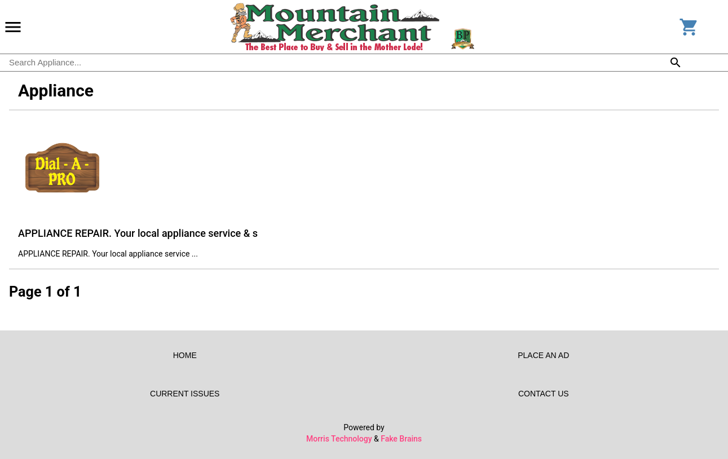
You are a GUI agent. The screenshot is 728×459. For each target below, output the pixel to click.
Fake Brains (401, 438)
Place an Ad (543, 355)
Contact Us (543, 393)
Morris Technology (339, 438)
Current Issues (185, 393)
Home (185, 355)
